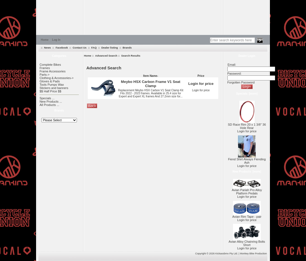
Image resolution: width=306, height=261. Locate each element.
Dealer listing (109, 47)
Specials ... (46, 98)
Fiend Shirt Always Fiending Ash (247, 159)
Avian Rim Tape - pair (247, 215)
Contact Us (79, 47)
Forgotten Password (240, 82)
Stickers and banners (53, 88)
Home (45, 39)
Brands (127, 47)
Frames (44, 68)
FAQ (94, 47)
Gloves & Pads (49, 81)
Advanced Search (106, 55)
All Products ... (49, 105)
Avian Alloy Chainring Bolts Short (247, 242)
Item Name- (150, 75)
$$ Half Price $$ (50, 91)
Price (200, 75)
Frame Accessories (52, 71)
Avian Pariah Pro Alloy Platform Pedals (247, 190)
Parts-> (44, 74)
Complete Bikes (50, 64)
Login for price (201, 90)
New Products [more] (246, 171)
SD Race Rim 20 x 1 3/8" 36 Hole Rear (247, 125)
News (47, 47)
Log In (56, 39)
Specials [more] (246, 93)
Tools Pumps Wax (51, 84)
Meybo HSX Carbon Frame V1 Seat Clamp (150, 84)
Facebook (62, 47)
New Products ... (50, 101)
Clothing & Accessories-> (56, 78)
